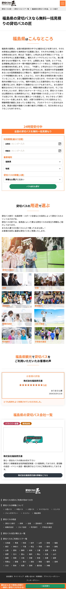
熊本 (14, 565)
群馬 (56, 546)
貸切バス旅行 (10, 523)
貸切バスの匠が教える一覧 (14, 533)
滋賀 (46, 550)
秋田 (24, 543)
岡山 (38, 554)
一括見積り (45, 585)
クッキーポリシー (33, 580)
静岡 (22, 550)
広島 (46, 554)
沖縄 (48, 565)
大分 (7, 565)
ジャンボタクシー (11, 513)
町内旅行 (34, 527)
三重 (38, 550)
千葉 (24, 546)
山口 (54, 554)
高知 (32, 561)
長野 (7, 554)
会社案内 (9, 576)
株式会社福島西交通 (33, 380)
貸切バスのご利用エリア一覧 (15, 538)
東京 (7, 546)
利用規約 (39, 576)
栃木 (48, 546)
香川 (24, 561)
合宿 (29, 523)
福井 (30, 554)
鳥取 (14, 558)
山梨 (7, 550)
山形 (40, 543)
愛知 (14, 550)
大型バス (8, 509)
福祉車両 (37, 513)
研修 (21, 523)
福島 (56, 543)
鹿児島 (39, 565)
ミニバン (26, 513)
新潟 (54, 550)
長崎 (56, 561)
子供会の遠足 (47, 527)
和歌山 (7, 561)
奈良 (38, 558)
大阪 (22, 558)
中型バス (19, 509)
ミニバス (56, 509)
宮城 (48, 543)
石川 (14, 554)
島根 (7, 558)
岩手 (32, 543)
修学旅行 (50, 523)
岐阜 (30, 550)
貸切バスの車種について (13, 505)
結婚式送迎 (9, 527)
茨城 (40, 546)
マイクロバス (44, 509)
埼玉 (32, 546)
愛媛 (16, 561)
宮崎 (30, 565)
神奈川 (15, 546)
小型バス (31, 509)
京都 (30, 558)
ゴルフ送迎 (22, 527)
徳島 (40, 561)
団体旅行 (39, 523)
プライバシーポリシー (51, 576)
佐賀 (22, 565)
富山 (22, 554)
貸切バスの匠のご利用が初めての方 (18, 499)
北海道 (7, 543)
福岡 (48, 561)
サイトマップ (19, 576)
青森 (16, 543)
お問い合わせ (30, 576)
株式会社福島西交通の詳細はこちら (33, 475)
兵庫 (46, 558)
